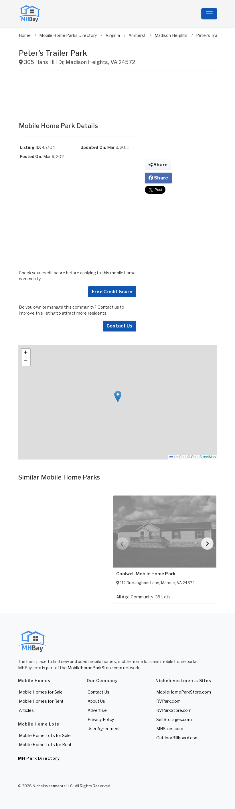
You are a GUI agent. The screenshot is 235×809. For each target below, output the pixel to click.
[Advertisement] (77, 93)
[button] (117, 396)
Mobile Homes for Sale (41, 692)
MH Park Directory (39, 758)
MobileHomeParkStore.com (95, 667)
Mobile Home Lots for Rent (45, 744)
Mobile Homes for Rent (41, 701)
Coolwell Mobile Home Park (146, 573)
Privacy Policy (101, 719)
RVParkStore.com (174, 710)
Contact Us (119, 326)
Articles (26, 710)
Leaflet (176, 457)
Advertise (97, 710)
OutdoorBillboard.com (177, 737)
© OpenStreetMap (201, 457)
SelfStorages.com (174, 719)
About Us (96, 701)
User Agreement (104, 728)
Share (158, 164)
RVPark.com (168, 701)
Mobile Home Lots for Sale (45, 735)
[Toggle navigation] (209, 13)
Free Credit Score (112, 291)
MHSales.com (169, 728)
